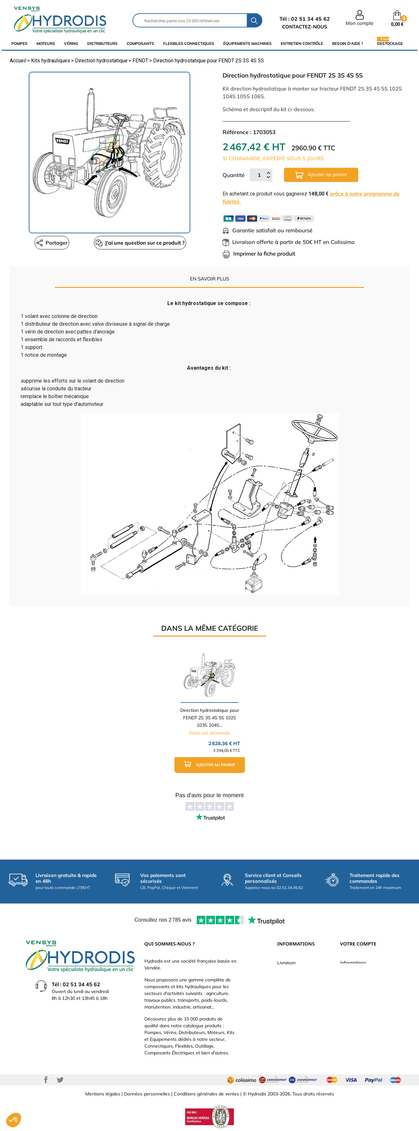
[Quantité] (259, 174)
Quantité (234, 175)
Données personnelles (147, 1094)
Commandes (353, 992)
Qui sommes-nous (296, 992)
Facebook (45, 1079)
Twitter (60, 1079)
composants (140, 43)
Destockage (390, 43)
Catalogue (288, 982)
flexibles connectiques (188, 43)
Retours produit (356, 982)
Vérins (71, 43)
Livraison (286, 963)
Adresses (350, 1011)
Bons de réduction (359, 1021)
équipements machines (247, 43)
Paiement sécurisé (296, 972)
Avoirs (346, 1001)
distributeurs (102, 43)
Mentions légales (102, 1094)
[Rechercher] (190, 20)
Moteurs (46, 43)
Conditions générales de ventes (206, 1094)
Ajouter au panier (321, 175)
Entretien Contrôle (302, 43)
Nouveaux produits (296, 1021)
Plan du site (289, 1030)
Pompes (19, 43)
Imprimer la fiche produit (259, 253)
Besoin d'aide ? (347, 43)
